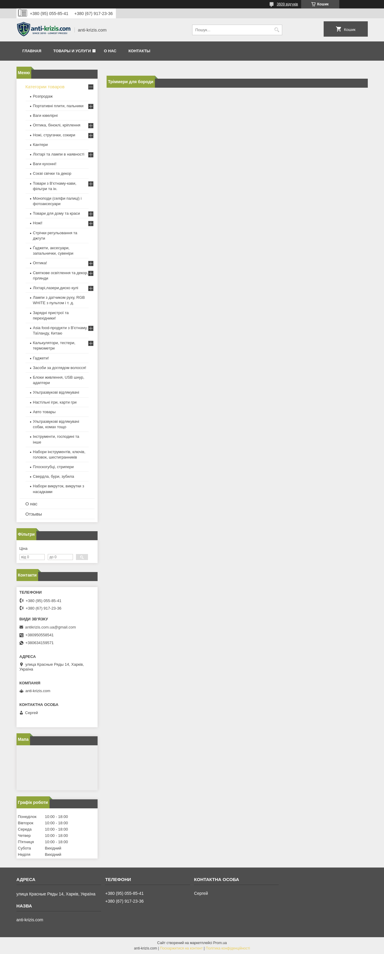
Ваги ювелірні (45, 115)
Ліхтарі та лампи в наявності (58, 154)
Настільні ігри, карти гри (55, 402)
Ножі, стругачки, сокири (54, 135)
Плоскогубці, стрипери (53, 467)
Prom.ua (220, 943)
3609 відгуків (287, 4)
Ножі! (38, 223)
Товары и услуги (72, 51)
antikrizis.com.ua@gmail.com (50, 627)
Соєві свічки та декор (52, 173)
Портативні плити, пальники (58, 106)
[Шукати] (277, 30)
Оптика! (40, 263)
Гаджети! (41, 358)
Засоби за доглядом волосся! (59, 367)
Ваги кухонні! (44, 164)
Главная (32, 51)
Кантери (40, 144)
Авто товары (44, 412)
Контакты (139, 51)
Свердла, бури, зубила (53, 476)
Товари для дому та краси (56, 213)
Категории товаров (45, 86)
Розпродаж (43, 96)
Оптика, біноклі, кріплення (56, 125)
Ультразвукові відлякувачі (56, 392)
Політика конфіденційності (228, 948)
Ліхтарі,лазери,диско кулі (55, 288)
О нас (110, 51)
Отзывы (34, 513)
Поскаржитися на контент (181, 948)
